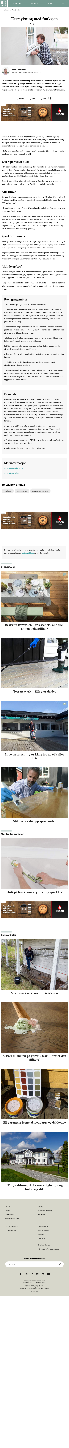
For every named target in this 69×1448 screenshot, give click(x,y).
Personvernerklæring (45, 1210)
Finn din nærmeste (11, 1226)
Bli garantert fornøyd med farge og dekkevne (34, 1122)
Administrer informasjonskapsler (48, 1249)
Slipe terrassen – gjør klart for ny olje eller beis (34, 756)
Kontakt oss (34, 1291)
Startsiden (6, 10)
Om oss (7, 1206)
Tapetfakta (41, 1238)
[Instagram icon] (26, 1274)
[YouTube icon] (48, 1274)
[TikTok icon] (31, 1274)
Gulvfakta (41, 1234)
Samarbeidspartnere (12, 1218)
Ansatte (7, 1210)
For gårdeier (16, 10)
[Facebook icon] (20, 1274)
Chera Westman (19, 70)
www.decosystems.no (13, 468)
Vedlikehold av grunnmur (40, 491)
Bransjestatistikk (43, 1230)
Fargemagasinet (43, 1226)
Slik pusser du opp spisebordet (34, 821)
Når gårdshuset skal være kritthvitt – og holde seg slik (34, 1187)
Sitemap (40, 1206)
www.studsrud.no (11, 473)
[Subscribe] (60, 1264)
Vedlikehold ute (22, 491)
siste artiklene (28, 553)
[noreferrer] (43, 1274)
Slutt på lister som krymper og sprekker (34, 892)
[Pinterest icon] (37, 1274)
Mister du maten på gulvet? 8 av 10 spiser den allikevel (34, 1058)
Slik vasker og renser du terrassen (34, 993)
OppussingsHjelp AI (11, 1230)
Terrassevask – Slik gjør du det (34, 691)
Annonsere (41, 1214)
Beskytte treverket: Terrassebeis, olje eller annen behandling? (34, 627)
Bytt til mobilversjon (44, 1245)
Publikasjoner (9, 1214)
